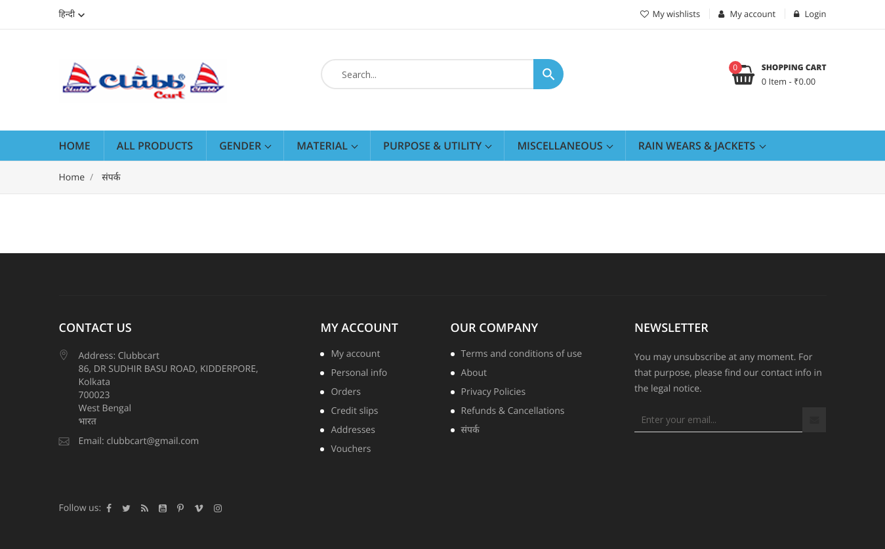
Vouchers (351, 450)
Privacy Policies (493, 393)
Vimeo (198, 508)
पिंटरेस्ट (180, 508)
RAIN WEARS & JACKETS (698, 145)
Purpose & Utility (433, 145)
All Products (155, 145)
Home (75, 145)
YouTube (163, 508)
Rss (144, 508)
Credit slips (354, 412)
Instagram (218, 508)
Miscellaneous (561, 145)
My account (359, 328)
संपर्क (470, 431)
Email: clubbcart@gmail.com (139, 441)
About (474, 374)
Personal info (359, 374)
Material (323, 145)
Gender (241, 145)
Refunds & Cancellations (513, 412)
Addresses (353, 431)
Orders (345, 393)
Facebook (109, 508)
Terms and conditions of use (522, 355)
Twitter (126, 508)
